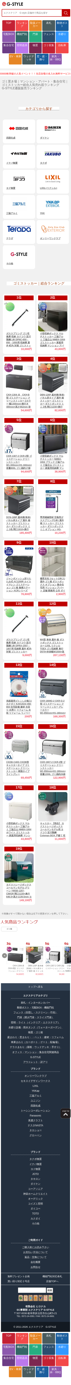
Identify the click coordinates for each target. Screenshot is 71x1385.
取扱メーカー (35, 24)
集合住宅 (8, 45)
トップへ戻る (35, 986)
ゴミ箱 (9, 929)
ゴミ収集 (48, 45)
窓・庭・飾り (42, 58)
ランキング (22, 24)
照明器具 (22, 45)
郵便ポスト (62, 24)
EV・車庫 (15, 56)
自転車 (62, 45)
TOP (9, 22)
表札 (48, 22)
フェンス (48, 34)
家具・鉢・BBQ (55, 58)
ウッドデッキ (28, 58)
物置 (35, 45)
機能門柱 (22, 34)
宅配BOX (8, 34)
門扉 (35, 34)
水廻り (62, 34)
